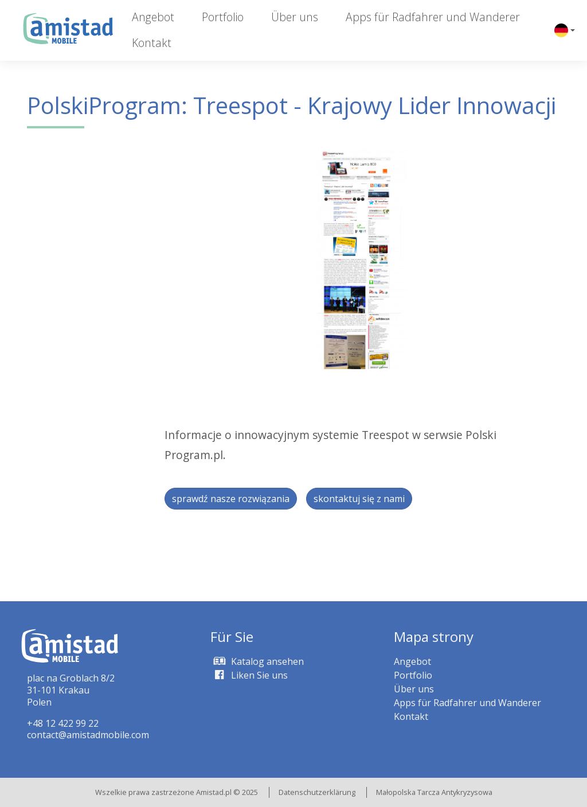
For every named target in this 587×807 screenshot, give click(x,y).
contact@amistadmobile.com (88, 734)
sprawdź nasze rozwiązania (230, 498)
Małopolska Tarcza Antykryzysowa (434, 792)
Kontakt (151, 42)
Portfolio (223, 17)
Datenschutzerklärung (317, 792)
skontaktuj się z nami (359, 498)
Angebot (153, 17)
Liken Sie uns (249, 675)
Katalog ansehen (257, 661)
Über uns (294, 17)
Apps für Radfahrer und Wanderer (433, 17)
